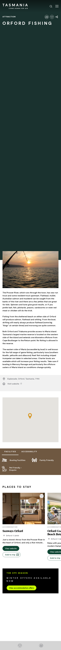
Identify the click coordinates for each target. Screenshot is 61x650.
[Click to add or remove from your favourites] (52, 17)
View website (11, 547)
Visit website (14, 383)
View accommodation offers (21, 587)
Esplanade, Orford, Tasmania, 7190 (23, 378)
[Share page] (56, 17)
